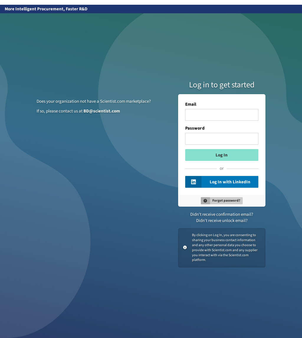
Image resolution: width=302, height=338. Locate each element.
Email (190, 104)
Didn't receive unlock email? (221, 221)
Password (195, 128)
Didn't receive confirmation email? (221, 214)
